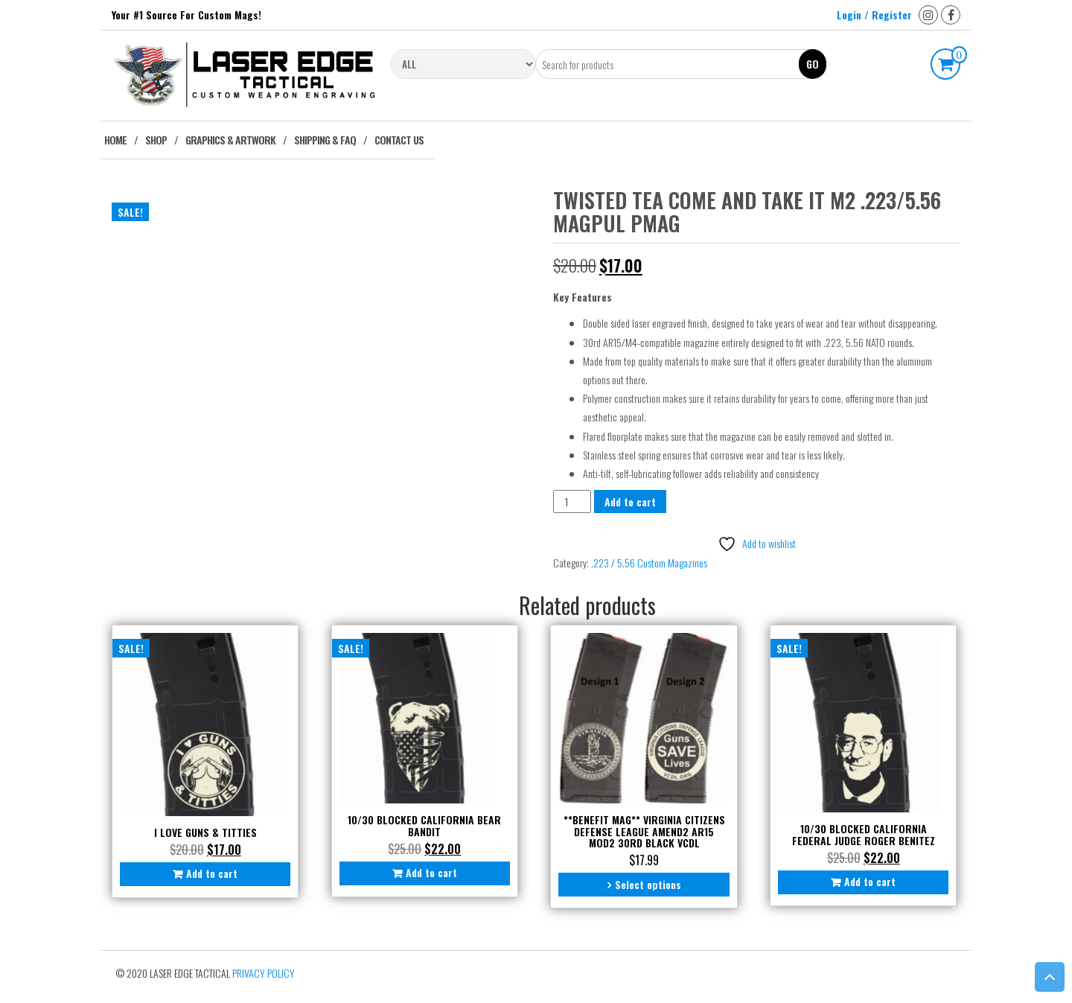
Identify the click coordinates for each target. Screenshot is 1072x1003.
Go (812, 63)
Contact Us (399, 139)
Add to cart (630, 501)
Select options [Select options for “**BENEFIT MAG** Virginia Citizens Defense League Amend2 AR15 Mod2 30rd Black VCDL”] (648, 884)
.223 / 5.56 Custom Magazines (649, 562)
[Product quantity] (572, 501)
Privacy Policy (263, 973)
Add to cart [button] (211, 873)
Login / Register (874, 14)
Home (115, 139)
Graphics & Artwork (230, 139)
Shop (156, 139)
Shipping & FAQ (325, 139)
